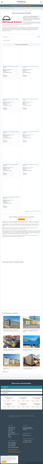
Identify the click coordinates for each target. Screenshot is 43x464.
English (9, 436)
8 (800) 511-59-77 (28, 5)
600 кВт (19, 406)
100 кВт (13, 400)
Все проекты (4, 371)
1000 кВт (33, 400)
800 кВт (27, 406)
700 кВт (23, 406)
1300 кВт (33, 406)
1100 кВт (37, 400)
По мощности (5, 386)
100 (35, 211)
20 (30, 211)
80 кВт (9, 400)
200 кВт (9, 406)
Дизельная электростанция (11, 67)
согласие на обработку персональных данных (26, 417)
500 (39, 211)
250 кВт (13, 406)
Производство (11, 429)
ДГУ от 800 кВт (11, 432)
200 (37, 211)
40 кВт (4, 400)
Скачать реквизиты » (13, 449)
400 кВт (23, 400)
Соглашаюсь (4, 461)
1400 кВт (37, 406)
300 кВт (19, 400)
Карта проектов (11, 427)
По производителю (6, 389)
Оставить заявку (21, 219)
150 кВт (4, 406)
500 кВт (27, 400)
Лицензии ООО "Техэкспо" (14, 451)
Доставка (10, 430)
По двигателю (5, 392)
